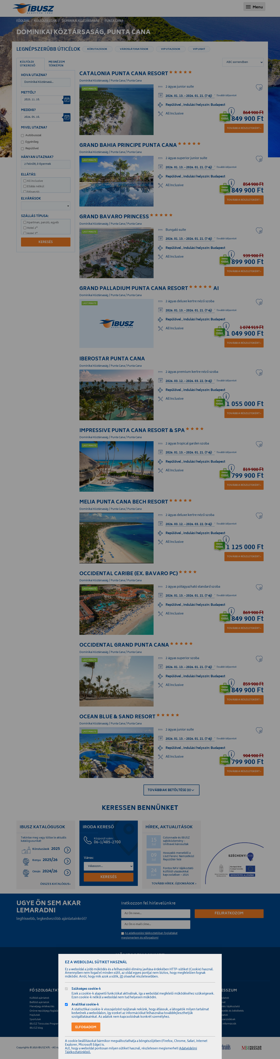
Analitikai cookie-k (85, 1005)
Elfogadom (85, 1027)
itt (121, 976)
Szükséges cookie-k (86, 989)
